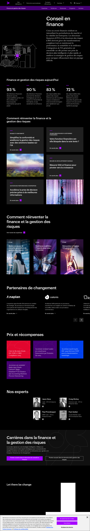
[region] (45, 523)
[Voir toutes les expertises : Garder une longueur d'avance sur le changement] (16, 232)
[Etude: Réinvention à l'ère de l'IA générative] (71, 256)
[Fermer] (87, 517)
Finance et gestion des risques (16, 8)
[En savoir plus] (12, 313)
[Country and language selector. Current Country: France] (78, 3)
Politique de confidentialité (21, 529)
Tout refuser (67, 523)
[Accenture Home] (8, 3)
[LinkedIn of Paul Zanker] (69, 419)
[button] (25, 458)
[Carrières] (60, 3)
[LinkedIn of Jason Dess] (43, 406)
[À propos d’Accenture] (49, 3)
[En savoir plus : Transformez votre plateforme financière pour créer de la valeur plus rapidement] (64, 139)
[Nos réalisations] (19, 3)
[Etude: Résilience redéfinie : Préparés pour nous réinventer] (45, 256)
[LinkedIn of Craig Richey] (69, 406)
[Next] (81, 320)
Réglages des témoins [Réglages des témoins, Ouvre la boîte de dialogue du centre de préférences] (67, 527)
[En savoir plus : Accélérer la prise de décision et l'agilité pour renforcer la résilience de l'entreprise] (25, 191)
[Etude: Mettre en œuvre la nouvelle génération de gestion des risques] (18, 256)
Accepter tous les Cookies (67, 518)
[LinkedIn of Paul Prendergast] (43, 419)
